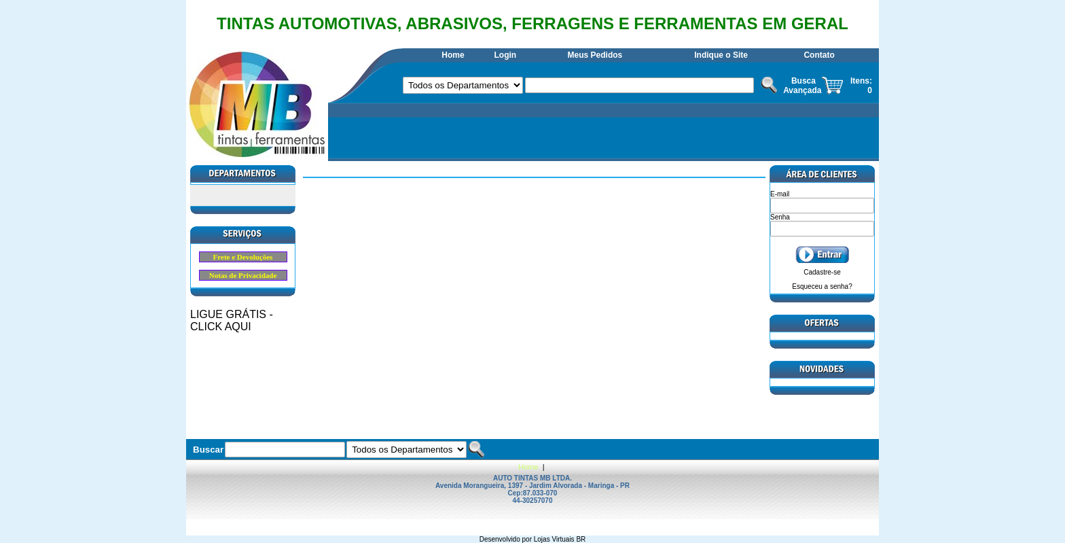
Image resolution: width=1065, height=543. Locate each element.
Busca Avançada (802, 85)
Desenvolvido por (507, 539)
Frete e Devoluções (243, 257)
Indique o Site (721, 55)
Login (505, 55)
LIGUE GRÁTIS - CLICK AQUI (231, 320)
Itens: (861, 81)
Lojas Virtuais (555, 539)
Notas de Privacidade (243, 275)
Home (452, 55)
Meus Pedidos (595, 55)
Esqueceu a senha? (822, 286)
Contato (819, 55)
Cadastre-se (822, 272)
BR (580, 539)
